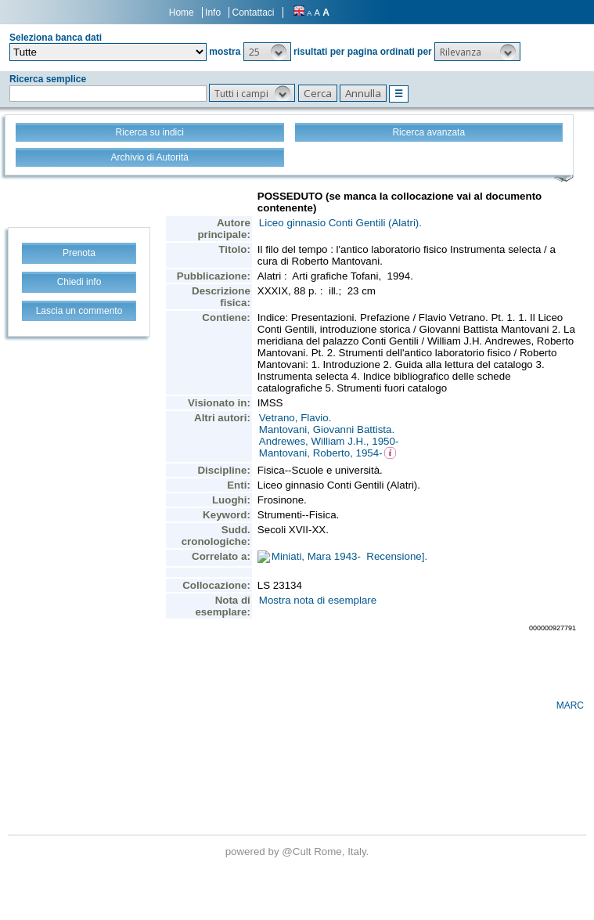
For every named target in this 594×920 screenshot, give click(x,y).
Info (213, 12)
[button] (267, 51)
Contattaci (253, 12)
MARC (570, 705)
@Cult (298, 851)
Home (181, 12)
